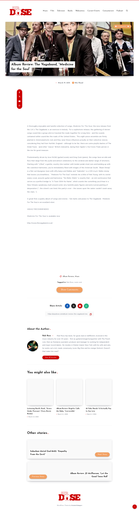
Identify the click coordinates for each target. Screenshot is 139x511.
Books (70, 11)
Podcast (120, 11)
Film (52, 11)
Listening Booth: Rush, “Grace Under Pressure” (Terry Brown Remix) (39, 411)
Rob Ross (70, 282)
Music (45, 11)
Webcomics (80, 11)
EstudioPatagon (76, 505)
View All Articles (50, 357)
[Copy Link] (69, 314)
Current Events (93, 11)
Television (61, 11)
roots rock (78, 282)
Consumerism (108, 11)
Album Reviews (68, 276)
